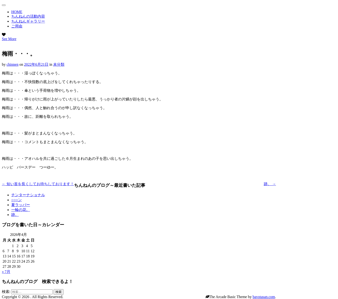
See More (9, 39)
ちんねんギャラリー (28, 21)
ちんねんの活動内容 (28, 16)
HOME (16, 12)
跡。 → (270, 184)
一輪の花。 (20, 210)
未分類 (58, 64)
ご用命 (16, 26)
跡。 (15, 215)
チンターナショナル (28, 195)
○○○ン (16, 200)
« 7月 (6, 272)
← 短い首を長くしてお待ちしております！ (38, 184)
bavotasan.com (264, 297)
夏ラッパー (20, 205)
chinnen (13, 64)
